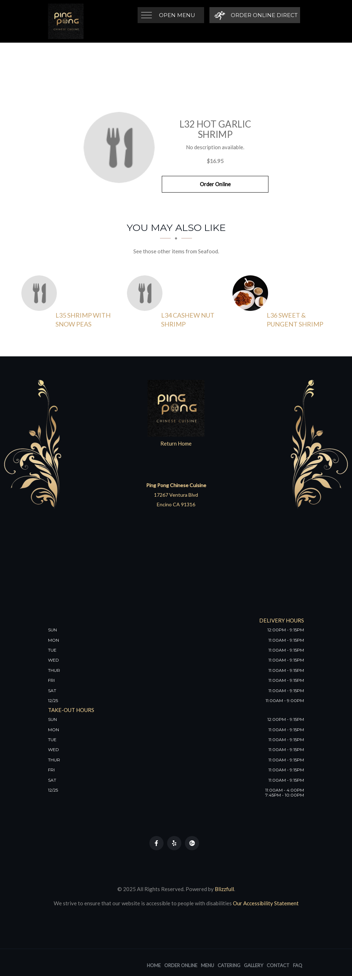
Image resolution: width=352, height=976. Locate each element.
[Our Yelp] (174, 843)
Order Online (215, 184)
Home (154, 965)
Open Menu (177, 15)
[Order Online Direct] (254, 15)
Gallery (253, 965)
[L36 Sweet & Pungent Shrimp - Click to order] (252, 293)
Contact (278, 965)
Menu (207, 965)
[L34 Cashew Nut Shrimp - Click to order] (146, 293)
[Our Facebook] (156, 843)
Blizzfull (224, 889)
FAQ (297, 965)
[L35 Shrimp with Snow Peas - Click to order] (40, 293)
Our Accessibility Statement (265, 903)
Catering (229, 965)
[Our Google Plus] (192, 843)
